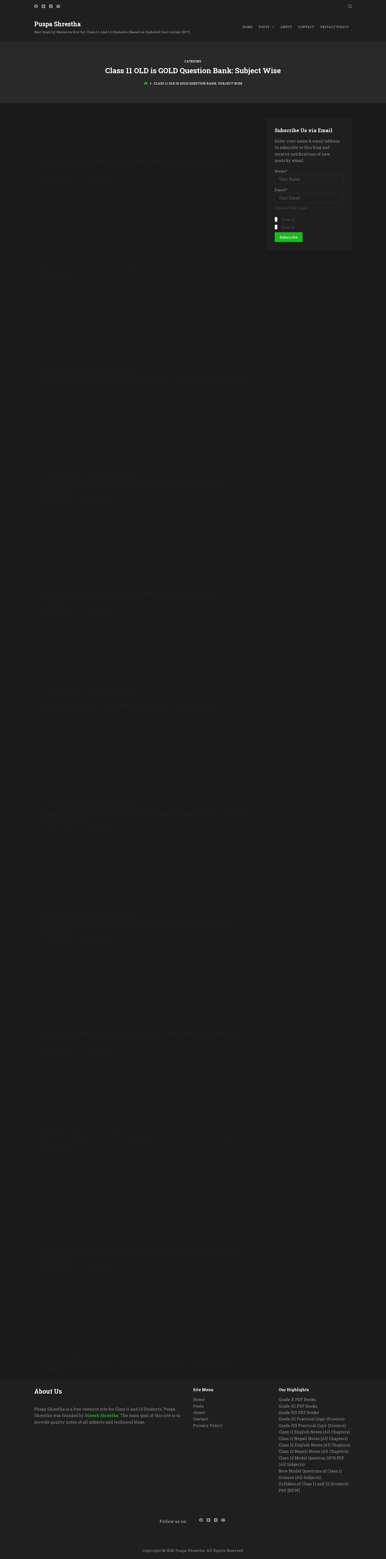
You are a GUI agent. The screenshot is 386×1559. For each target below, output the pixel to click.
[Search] (350, 6)
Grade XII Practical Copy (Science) (312, 1425)
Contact (306, 27)
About (286, 27)
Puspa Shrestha (57, 24)
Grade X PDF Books (297, 1399)
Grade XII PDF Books (299, 1412)
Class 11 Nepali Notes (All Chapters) (313, 1438)
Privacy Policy (334, 27)
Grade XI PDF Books (298, 1406)
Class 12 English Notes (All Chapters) (314, 1444)
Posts (267, 27)
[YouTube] (43, 6)
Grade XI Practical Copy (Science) (311, 1418)
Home (247, 27)
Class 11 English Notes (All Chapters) (314, 1431)
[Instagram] (51, 6)
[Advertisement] (143, 198)
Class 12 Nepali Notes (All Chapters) (313, 1451)
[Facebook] (36, 6)
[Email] (58, 6)
